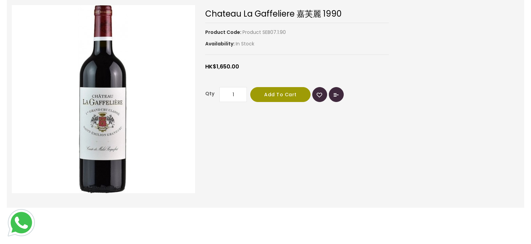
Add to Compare (336, 94)
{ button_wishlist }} (319, 94)
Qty (209, 93)
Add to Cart (280, 94)
